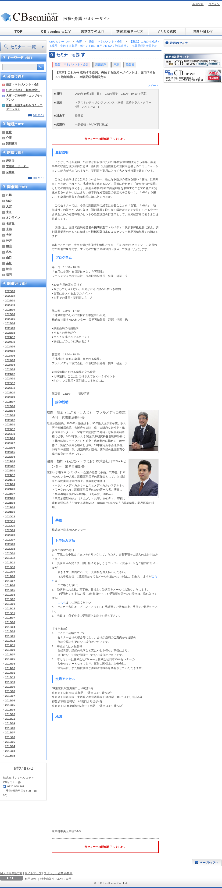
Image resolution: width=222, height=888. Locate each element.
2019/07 (10, 580)
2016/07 (10, 695)
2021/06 (10, 497)
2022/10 (10, 433)
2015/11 (10, 718)
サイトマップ (33, 873)
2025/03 (10, 327)
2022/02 (10, 465)
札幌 (9, 194)
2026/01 (10, 300)
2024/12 (10, 337)
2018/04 (10, 626)
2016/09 (10, 686)
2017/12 (10, 640)
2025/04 (10, 323)
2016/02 (10, 714)
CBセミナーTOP (59, 41)
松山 (9, 268)
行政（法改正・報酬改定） (23, 90)
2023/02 (10, 419)
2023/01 (10, 424)
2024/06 (10, 355)
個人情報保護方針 (11, 873)
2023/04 (10, 410)
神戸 (9, 240)
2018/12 (10, 608)
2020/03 (10, 543)
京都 (9, 228)
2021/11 (10, 479)
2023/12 (10, 383)
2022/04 (10, 456)
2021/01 (10, 511)
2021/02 (10, 507)
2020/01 (10, 553)
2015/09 (10, 723)
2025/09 (10, 309)
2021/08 (10, 488)
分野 (79, 41)
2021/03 (10, 502)
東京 (9, 211)
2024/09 (10, 346)
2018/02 (10, 631)
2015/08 (10, 727)
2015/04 (10, 746)
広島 (9, 251)
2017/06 (10, 658)
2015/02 (10, 755)
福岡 (9, 274)
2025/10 (10, 304)
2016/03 (10, 709)
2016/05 (10, 704)
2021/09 (10, 484)
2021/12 (10, 475)
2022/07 (10, 442)
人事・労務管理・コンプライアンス (24, 97)
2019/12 (10, 557)
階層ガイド (38, 178)
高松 (9, 263)
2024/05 (10, 360)
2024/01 (10, 378)
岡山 (9, 246)
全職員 (10, 171)
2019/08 (10, 576)
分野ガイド (38, 115)
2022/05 (10, 451)
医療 (9, 132)
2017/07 (10, 654)
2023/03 (10, 415)
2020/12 (10, 516)
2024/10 (10, 341)
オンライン (13, 217)
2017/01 (10, 672)
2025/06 (10, 318)
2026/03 (10, 291)
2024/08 (10, 350)
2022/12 (10, 429)
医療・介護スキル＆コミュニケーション (24, 107)
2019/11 (10, 562)
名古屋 (10, 223)
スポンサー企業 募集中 (58, 873)
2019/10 (10, 567)
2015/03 (10, 750)
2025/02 (10, 332)
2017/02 (10, 668)
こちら (61, 602)
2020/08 (10, 534)
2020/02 (10, 548)
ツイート (153, 85)
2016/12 (10, 677)
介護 (9, 137)
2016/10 (10, 681)
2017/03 (10, 663)
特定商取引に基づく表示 (55, 878)
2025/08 (10, 314)
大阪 (9, 234)
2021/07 (10, 493)
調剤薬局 (11, 143)
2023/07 (10, 401)
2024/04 (10, 364)
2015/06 (10, 737)
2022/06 (10, 447)
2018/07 (10, 617)
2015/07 (10, 732)
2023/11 (10, 387)
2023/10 (10, 392)
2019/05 (10, 589)
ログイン (214, 4)
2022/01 (10, 470)
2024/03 (10, 369)
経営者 (10, 160)
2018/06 (10, 622)
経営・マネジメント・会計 (23, 84)
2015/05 (10, 741)
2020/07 (10, 539)
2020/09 (10, 530)
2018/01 (10, 635)
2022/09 (10, 438)
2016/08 (10, 691)
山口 (9, 257)
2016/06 (10, 700)
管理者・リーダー (17, 166)
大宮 (9, 206)
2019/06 (10, 585)
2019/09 (10, 571)
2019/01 (10, 603)
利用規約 (30, 878)
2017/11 (10, 645)
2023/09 (10, 396)
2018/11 (10, 613)
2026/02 (10, 295)
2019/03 (10, 594)
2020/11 (10, 521)
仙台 (9, 200)
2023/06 (10, 406)
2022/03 (10, 461)
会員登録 (198, 4)
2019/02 (10, 599)
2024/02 (10, 373)
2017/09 (10, 649)
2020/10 (10, 525)
